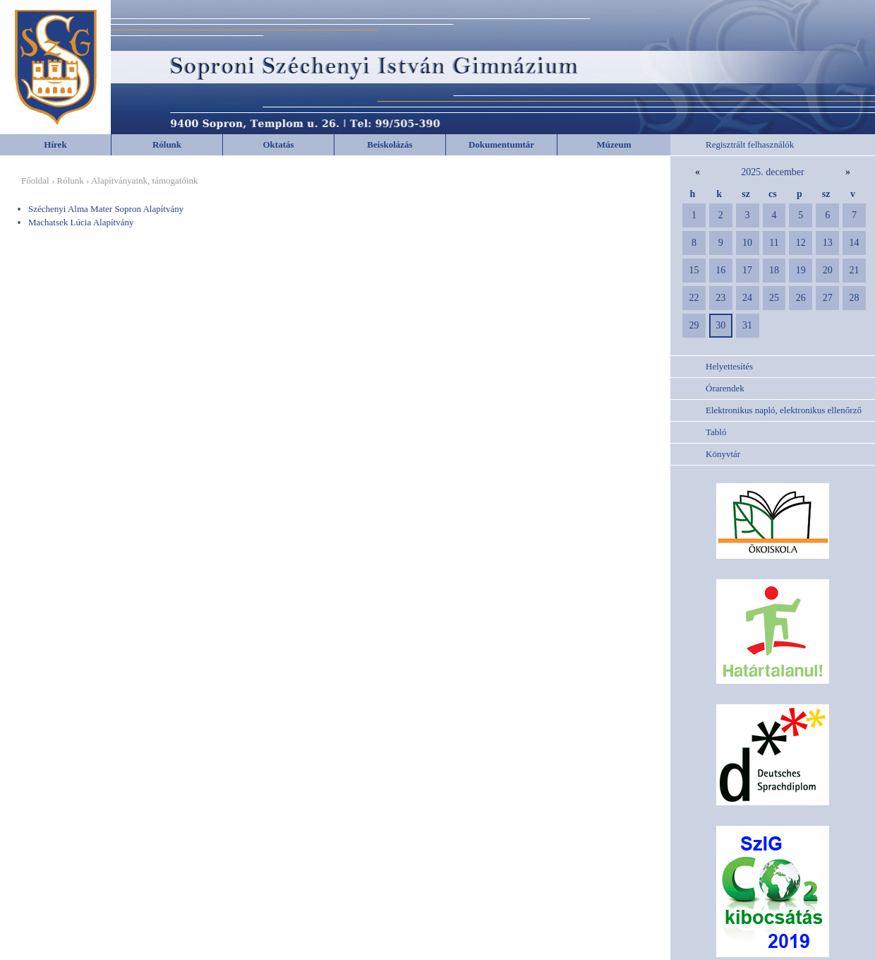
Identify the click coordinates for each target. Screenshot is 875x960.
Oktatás (278, 144)
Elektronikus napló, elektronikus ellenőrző (784, 410)
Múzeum (613, 144)
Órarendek (725, 388)
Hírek (55, 144)
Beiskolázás (389, 144)
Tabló (716, 432)
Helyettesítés (729, 366)
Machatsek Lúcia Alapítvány (80, 222)
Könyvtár (723, 454)
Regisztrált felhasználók (750, 144)
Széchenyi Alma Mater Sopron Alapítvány (105, 208)
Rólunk (166, 144)
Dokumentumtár (501, 144)
